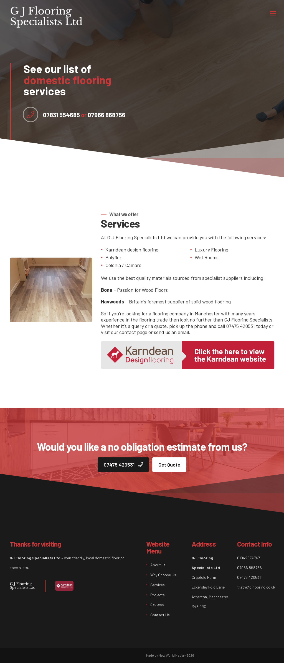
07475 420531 (123, 465)
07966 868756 (103, 114)
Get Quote (169, 465)
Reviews (157, 604)
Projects (157, 594)
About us (158, 564)
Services (157, 584)
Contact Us (160, 614)
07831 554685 (61, 114)
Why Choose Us (163, 574)
